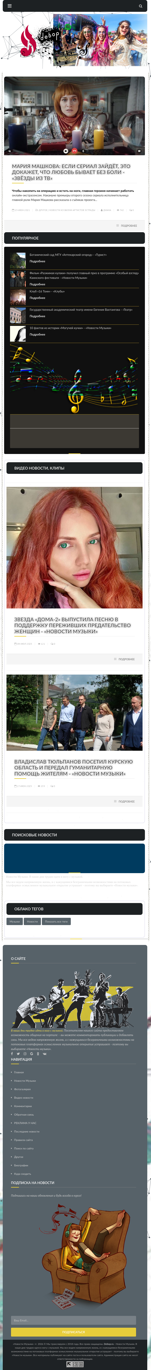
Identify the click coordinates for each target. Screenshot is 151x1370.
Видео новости (23, 1097)
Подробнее (129, 225)
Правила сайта (23, 1140)
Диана (106, 210)
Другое (43, 210)
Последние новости (26, 1131)
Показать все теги (56, 921)
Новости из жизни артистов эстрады (72, 210)
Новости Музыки (25, 1080)
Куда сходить (22, 1173)
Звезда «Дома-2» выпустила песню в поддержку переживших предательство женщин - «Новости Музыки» (72, 625)
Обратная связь (24, 1114)
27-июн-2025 (23, 786)
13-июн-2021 (21, 210)
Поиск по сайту (24, 1148)
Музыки (15, 921)
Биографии (21, 1165)
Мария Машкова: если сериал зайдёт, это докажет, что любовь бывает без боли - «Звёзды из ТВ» (71, 172)
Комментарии (23, 1106)
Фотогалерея (22, 1089)
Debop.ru (109, 1343)
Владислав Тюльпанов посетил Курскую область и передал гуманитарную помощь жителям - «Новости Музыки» (73, 768)
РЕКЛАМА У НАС (25, 1123)
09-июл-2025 (23, 643)
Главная (19, 1072)
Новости (32, 921)
